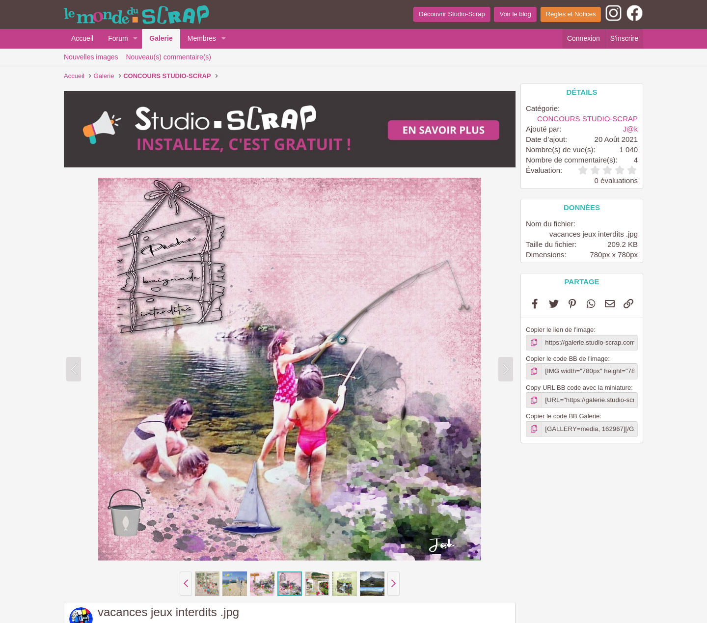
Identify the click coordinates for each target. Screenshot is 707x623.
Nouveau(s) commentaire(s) (169, 57)
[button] (135, 39)
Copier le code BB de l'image (567, 358)
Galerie (160, 38)
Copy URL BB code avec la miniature (578, 387)
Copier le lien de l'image (560, 329)
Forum (118, 38)
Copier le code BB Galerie (562, 416)
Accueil (82, 38)
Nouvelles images (91, 57)
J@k (630, 129)
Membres (202, 38)
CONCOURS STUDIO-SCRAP (587, 118)
